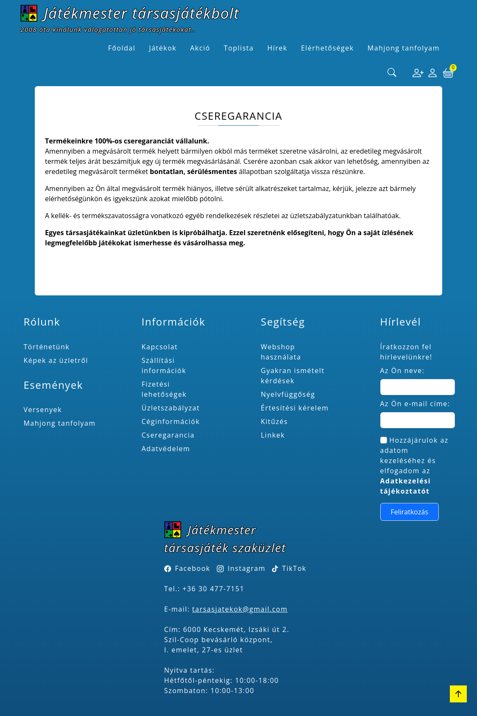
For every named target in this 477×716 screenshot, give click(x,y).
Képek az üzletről (55, 360)
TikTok (289, 568)
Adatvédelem (166, 448)
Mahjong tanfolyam (59, 423)
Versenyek (42, 409)
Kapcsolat (160, 346)
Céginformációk (171, 421)
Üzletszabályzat (171, 408)
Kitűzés (274, 421)
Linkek (273, 435)
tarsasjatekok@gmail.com (240, 609)
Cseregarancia (168, 435)
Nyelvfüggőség (288, 394)
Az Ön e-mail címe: (415, 403)
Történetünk (46, 346)
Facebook (192, 568)
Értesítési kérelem (295, 408)
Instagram (247, 568)
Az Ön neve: (402, 370)
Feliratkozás (410, 512)
